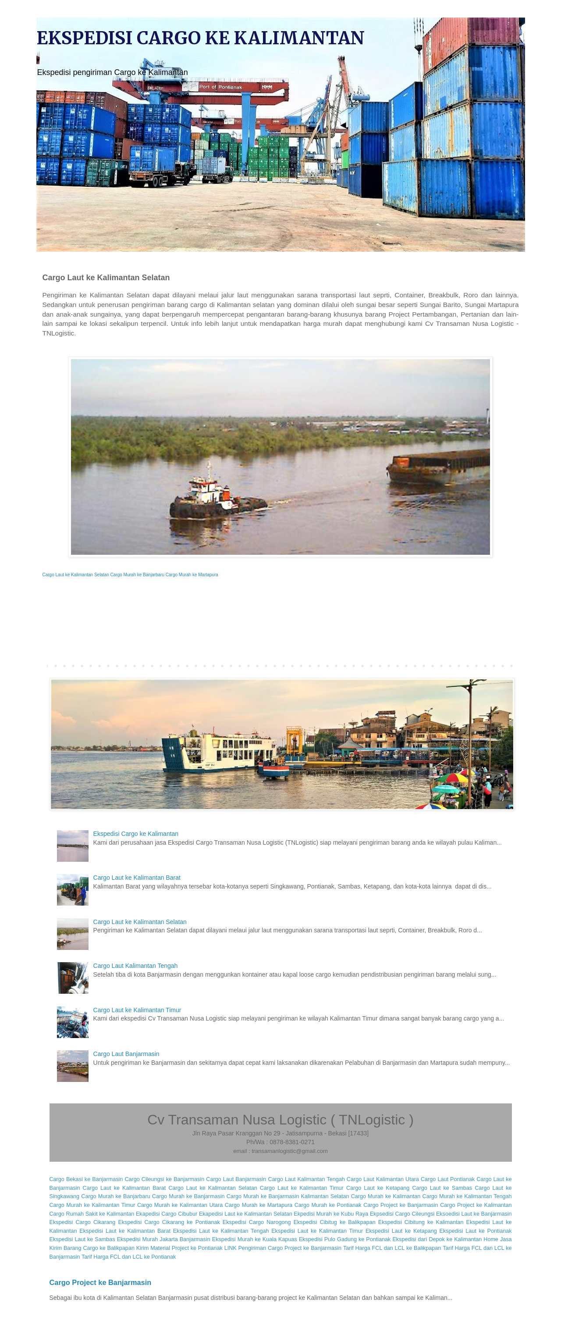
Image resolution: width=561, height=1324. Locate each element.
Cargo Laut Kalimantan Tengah (135, 965)
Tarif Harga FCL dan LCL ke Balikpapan (392, 1248)
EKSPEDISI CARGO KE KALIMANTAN (200, 38)
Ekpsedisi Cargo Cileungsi (402, 1214)
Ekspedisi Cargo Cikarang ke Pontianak (169, 1222)
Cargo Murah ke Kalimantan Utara (180, 1205)
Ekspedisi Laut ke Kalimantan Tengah (221, 1231)
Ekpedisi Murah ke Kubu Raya (331, 1214)
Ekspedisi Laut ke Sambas (82, 1239)
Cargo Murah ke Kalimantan (386, 1196)
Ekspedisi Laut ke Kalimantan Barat (124, 1231)
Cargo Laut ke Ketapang (377, 1188)
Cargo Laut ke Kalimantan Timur (137, 1010)
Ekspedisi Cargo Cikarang (83, 1222)
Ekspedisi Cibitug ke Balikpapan (335, 1222)
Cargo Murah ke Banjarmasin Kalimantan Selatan (288, 1196)
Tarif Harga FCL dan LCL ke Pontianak (129, 1257)
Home (490, 1239)
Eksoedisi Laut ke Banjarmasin (474, 1214)
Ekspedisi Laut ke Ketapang (401, 1231)
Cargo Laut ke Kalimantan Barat (137, 877)
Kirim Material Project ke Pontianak (179, 1248)
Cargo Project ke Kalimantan (475, 1205)
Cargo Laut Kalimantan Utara (383, 1179)
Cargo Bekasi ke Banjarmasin (86, 1179)
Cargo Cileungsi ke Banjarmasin (164, 1179)
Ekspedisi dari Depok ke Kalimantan (437, 1239)
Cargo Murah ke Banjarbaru (137, 574)
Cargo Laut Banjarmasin (126, 1053)
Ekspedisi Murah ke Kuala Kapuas (254, 1239)
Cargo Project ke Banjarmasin (400, 1205)
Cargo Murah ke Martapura (192, 574)
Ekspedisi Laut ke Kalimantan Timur (317, 1231)
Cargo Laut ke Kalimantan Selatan (76, 574)
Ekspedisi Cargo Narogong (257, 1222)
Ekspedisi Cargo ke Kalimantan (136, 833)
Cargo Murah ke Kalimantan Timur (92, 1205)
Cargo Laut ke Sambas (442, 1188)
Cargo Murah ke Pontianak (328, 1205)
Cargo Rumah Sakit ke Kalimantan (92, 1214)
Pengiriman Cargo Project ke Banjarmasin (289, 1248)
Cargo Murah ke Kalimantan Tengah (467, 1196)
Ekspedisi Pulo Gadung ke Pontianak (345, 1239)
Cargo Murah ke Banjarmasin (188, 1196)
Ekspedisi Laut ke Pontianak (476, 1231)
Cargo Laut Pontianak (448, 1179)
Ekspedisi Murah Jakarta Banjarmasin (163, 1239)
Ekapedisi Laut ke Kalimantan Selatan (245, 1214)
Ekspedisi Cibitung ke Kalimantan (421, 1222)
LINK (230, 1248)
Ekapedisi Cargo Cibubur (166, 1214)
